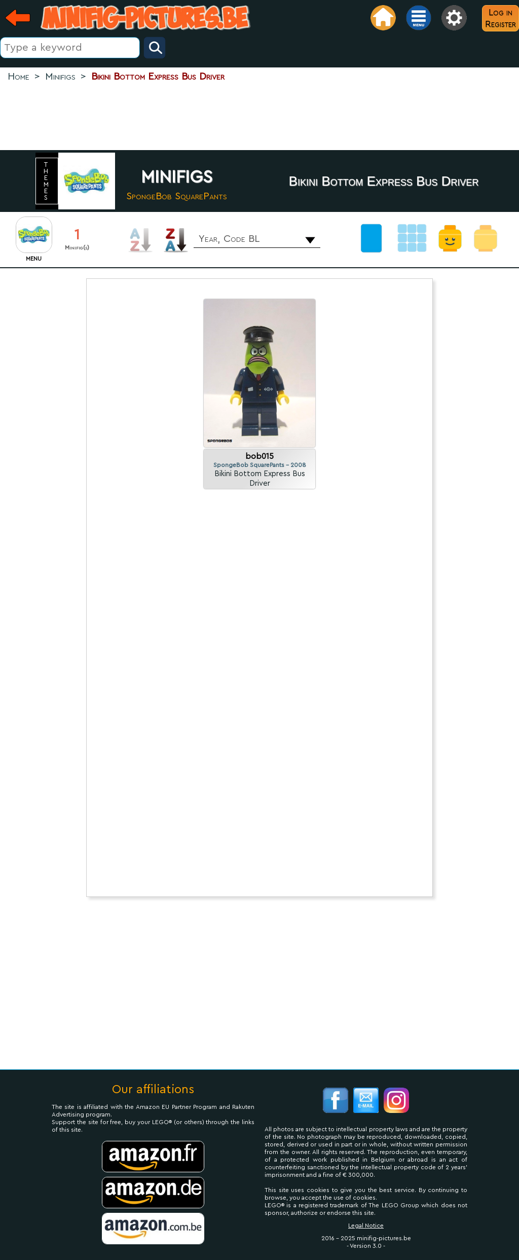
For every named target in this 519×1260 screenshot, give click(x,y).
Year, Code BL (229, 239)
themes (47, 181)
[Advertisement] (259, 117)
